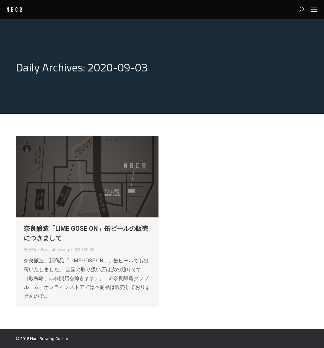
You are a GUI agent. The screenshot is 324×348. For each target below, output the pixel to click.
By (55, 249)
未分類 (30, 249)
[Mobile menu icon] (314, 9)
